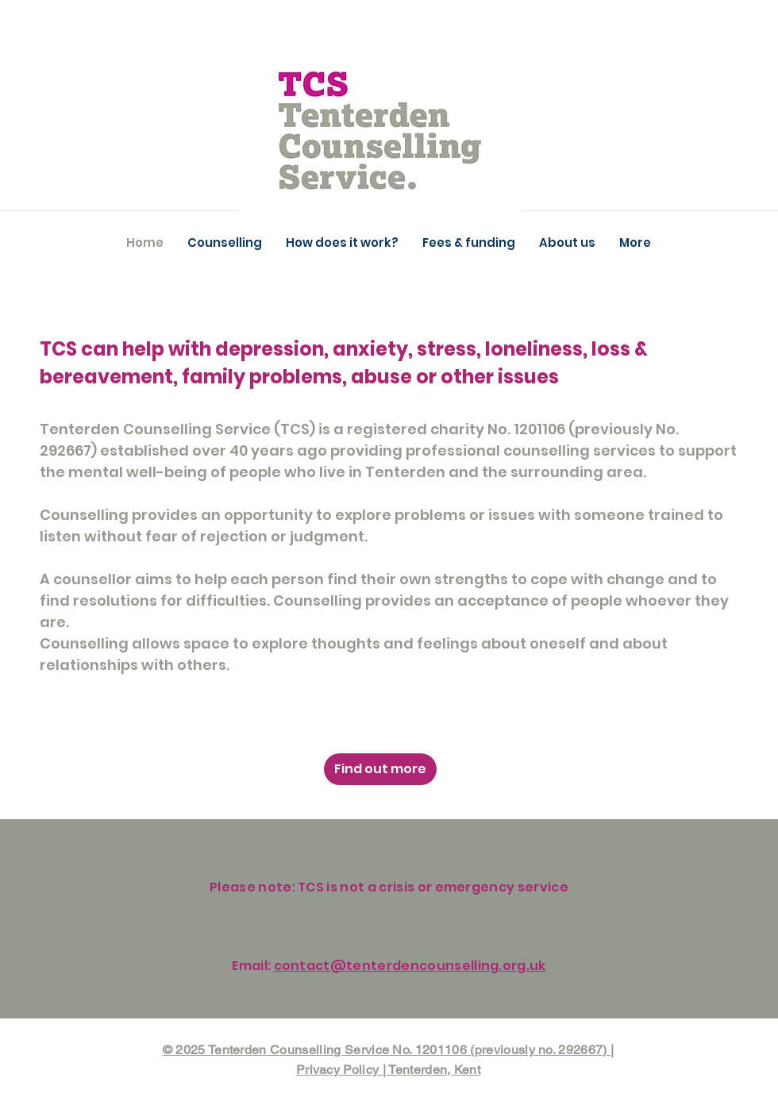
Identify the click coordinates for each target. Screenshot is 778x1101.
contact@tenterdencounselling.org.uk (410, 966)
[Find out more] (380, 769)
